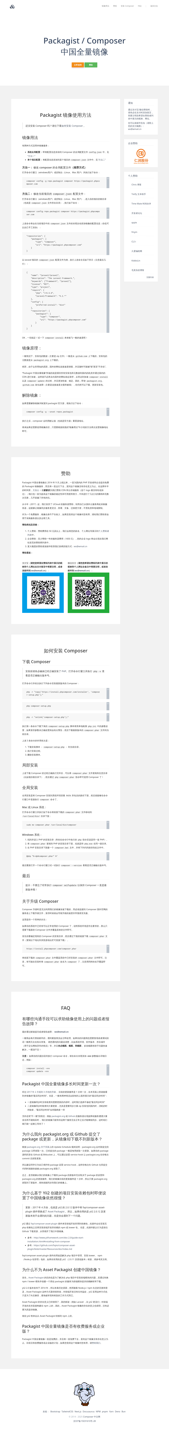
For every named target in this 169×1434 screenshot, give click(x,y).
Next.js (78, 1411)
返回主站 (154, 6)
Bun (124, 1411)
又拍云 (36, 489)
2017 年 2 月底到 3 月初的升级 (41, 1091)
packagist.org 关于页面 (38, 1146)
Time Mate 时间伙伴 (141, 203)
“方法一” (31, 155)
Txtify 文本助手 (139, 193)
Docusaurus (89, 1411)
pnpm (105, 1411)
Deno (117, 1411)
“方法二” (102, 159)
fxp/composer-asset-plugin (44, 1223)
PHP (64, 670)
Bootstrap (55, 1411)
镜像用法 (105, 6)
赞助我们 (96, 1342)
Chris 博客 (136, 184)
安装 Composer (127, 6)
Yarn (111, 1411)
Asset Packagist (56, 1211)
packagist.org (58, 1115)
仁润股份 (141, 156)
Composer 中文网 (91, 1416)
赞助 (115, 6)
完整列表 (150, 277)
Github (71, 1115)
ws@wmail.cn (80, 545)
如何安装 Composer (72, 125)
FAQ (140, 6)
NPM (98, 1411)
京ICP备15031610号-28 (84, 1420)
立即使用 (78, 64)
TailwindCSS (67, 1411)
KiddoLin (136, 260)
